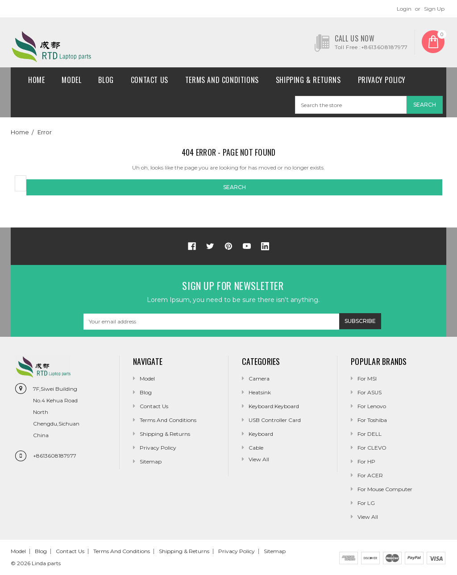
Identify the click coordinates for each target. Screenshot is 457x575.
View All (367, 516)
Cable (256, 447)
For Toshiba (372, 420)
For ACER (370, 475)
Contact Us (149, 79)
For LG (366, 503)
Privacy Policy (382, 79)
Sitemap (151, 461)
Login (404, 8)
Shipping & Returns (308, 79)
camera (259, 378)
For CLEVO (371, 447)
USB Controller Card (275, 420)
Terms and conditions (222, 79)
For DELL (369, 433)
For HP (366, 461)
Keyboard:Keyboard (274, 406)
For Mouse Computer (384, 489)
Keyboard (261, 433)
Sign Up (434, 8)
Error (44, 132)
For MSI (367, 378)
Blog (105, 79)
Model (71, 79)
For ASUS (369, 392)
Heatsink (260, 392)
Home (36, 79)
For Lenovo (371, 406)
